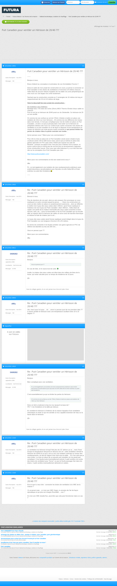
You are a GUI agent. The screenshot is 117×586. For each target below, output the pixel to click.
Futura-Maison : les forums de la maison (25, 16)
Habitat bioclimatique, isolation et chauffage (53, 16)
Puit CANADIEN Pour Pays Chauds (12, 531)
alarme (104, 557)
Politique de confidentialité (95, 579)
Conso (71, 579)
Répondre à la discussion (16, 22)
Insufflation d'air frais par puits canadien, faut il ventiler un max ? (23, 542)
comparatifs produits (45, 557)
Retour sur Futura (58, 2)
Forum (8, 16)
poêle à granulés (97, 557)
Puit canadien (5, 546)
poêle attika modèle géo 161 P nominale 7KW (70, 521)
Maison (20, 557)
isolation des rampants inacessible (43, 521)
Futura (61, 579)
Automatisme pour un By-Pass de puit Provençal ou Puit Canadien (23, 538)
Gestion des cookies (80, 579)
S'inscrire (46, 2)
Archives (66, 579)
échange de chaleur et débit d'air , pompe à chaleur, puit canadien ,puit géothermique (30, 534)
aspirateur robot (86, 557)
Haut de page (108, 579)
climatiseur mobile (74, 557)
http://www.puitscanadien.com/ (38, 154)
